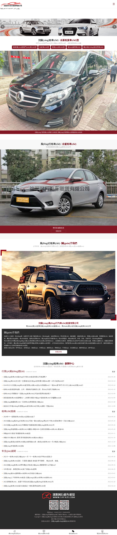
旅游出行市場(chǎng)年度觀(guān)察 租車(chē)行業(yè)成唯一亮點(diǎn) (59, 406)
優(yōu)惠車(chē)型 (44, 532)
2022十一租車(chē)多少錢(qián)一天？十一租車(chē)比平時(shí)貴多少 (59, 457)
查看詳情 (58, 352)
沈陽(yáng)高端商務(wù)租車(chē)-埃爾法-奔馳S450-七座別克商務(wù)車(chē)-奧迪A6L (59, 429)
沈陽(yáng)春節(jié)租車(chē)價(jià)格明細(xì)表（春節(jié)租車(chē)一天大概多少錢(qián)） (59, 442)
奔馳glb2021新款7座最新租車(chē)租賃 (59, 433)
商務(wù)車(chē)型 (58, 47)
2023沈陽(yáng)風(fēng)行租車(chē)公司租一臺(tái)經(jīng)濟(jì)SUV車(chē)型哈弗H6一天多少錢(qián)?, (59, 421)
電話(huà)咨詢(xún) (102, 532)
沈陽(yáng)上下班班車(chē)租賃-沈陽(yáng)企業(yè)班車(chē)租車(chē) (59, 478)
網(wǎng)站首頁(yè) (14, 532)
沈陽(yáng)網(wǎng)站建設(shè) (60, 521)
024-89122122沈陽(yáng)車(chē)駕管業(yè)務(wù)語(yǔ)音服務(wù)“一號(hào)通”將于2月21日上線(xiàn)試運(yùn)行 (59, 385)
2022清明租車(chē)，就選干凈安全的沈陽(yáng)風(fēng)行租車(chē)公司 (59, 482)
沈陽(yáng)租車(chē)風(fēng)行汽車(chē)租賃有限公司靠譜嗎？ (59, 377)
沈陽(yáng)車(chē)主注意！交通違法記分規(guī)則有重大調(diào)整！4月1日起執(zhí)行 (59, 381)
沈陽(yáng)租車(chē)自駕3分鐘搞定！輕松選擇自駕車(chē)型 (59, 486)
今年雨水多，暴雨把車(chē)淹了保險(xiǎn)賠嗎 (59, 469)
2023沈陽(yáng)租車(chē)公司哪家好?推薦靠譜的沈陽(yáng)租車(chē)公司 (59, 425)
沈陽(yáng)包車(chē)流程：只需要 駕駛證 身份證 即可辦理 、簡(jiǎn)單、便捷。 (59, 461)
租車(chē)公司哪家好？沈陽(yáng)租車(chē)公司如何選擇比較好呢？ (59, 394)
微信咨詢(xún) (73, 532)
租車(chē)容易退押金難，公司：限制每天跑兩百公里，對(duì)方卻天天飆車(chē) (59, 389)
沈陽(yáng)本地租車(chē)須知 (59, 446)
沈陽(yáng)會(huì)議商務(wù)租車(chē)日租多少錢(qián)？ (59, 473)
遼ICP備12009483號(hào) (58, 519)
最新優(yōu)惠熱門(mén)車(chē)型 (24, 47)
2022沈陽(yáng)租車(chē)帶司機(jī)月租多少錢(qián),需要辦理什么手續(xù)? (59, 465)
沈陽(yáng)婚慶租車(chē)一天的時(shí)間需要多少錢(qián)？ (59, 402)
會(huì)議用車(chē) (74, 47)
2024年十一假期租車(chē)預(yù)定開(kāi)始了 (59, 417)
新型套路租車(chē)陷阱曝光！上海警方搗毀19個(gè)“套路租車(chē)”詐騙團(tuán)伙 (59, 398)
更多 (113, 372)
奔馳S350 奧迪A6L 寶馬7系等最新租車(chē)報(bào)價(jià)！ (59, 438)
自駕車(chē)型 (44, 47)
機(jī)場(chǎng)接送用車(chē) (93, 47)
